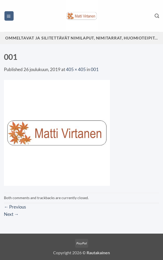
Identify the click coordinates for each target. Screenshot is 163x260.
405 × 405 (76, 69)
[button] (9, 15)
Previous (15, 207)
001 (95, 69)
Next (11, 214)
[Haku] (157, 16)
